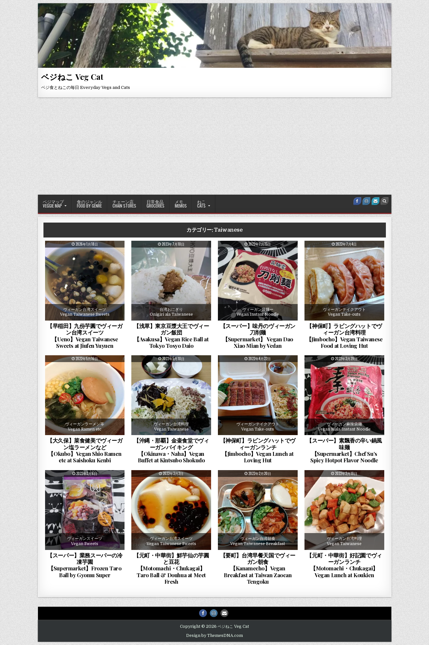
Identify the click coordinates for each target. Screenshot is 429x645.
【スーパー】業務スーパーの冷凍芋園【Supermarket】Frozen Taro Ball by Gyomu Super (84, 565)
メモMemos (181, 203)
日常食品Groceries (155, 203)
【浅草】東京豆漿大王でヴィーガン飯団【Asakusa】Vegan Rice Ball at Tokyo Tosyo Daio (171, 335)
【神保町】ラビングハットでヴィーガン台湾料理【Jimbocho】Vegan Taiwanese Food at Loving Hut (344, 335)
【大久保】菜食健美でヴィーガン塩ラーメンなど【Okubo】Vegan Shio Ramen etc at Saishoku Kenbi (84, 450)
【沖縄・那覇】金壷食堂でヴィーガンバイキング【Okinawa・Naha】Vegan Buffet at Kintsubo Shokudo (171, 450)
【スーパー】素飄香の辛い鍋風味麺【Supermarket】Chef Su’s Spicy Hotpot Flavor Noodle (344, 450)
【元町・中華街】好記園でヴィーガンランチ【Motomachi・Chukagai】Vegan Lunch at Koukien (344, 565)
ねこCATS (201, 203)
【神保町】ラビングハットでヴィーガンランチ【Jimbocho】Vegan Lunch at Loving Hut (257, 450)
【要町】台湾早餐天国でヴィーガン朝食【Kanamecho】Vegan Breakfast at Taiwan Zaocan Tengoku (257, 568)
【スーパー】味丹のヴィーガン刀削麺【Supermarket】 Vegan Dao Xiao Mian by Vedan (257, 335)
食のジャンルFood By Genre (89, 203)
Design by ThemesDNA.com (214, 635)
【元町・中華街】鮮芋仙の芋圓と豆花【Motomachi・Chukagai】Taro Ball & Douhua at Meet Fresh (171, 568)
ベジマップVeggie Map (53, 203)
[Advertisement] (214, 146)
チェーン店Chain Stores (124, 203)
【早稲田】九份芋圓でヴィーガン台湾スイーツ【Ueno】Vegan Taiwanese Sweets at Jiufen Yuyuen (84, 335)
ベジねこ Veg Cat (72, 76)
